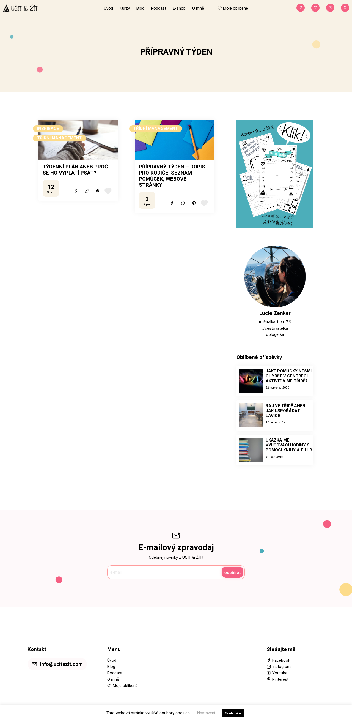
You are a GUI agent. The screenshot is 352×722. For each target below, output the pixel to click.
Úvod (108, 8)
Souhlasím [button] (233, 713)
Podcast (158, 8)
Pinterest (280, 679)
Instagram (281, 666)
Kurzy (125, 8)
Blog (140, 8)
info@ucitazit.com (61, 664)
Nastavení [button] (206, 712)
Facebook (281, 660)
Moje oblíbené (235, 8)
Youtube (279, 673)
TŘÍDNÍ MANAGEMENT (59, 137)
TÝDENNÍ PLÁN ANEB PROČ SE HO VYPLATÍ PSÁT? (75, 170)
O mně (198, 8)
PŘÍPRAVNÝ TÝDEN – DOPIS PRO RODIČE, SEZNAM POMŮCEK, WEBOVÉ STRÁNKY (172, 176)
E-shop (179, 8)
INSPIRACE (48, 128)
